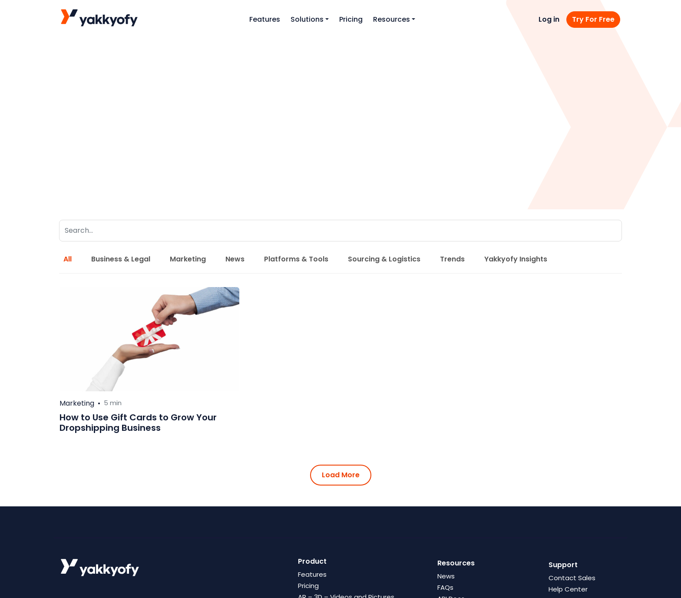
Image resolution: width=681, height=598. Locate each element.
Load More (341, 475)
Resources (391, 19)
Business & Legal (120, 259)
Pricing (351, 19)
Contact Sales (572, 577)
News (235, 259)
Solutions (307, 19)
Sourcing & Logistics (384, 259)
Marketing (188, 259)
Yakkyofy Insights (515, 259)
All (67, 259)
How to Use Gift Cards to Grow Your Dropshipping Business (138, 422)
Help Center (568, 589)
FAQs (445, 587)
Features (264, 19)
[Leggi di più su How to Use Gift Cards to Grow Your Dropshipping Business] (149, 339)
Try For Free (593, 19)
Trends (452, 259)
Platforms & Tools (296, 259)
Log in (549, 19)
